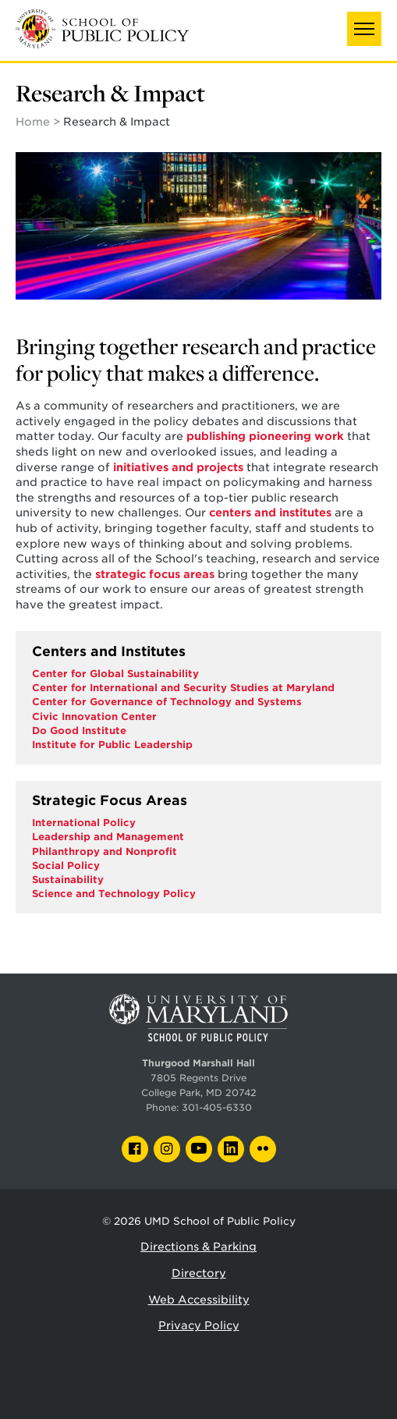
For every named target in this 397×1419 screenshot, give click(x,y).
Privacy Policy (198, 1325)
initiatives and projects (178, 467)
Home (33, 121)
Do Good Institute (79, 730)
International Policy (84, 822)
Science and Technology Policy (114, 893)
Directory (199, 1273)
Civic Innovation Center (94, 716)
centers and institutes (270, 512)
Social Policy (66, 865)
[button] (364, 29)
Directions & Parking (198, 1246)
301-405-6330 (217, 1107)
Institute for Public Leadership (112, 744)
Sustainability (68, 879)
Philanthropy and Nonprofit (104, 851)
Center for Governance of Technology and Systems (167, 702)
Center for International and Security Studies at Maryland (183, 688)
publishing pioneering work (263, 436)
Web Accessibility (199, 1299)
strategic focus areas (154, 574)
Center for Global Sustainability (115, 673)
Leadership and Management (108, 837)
